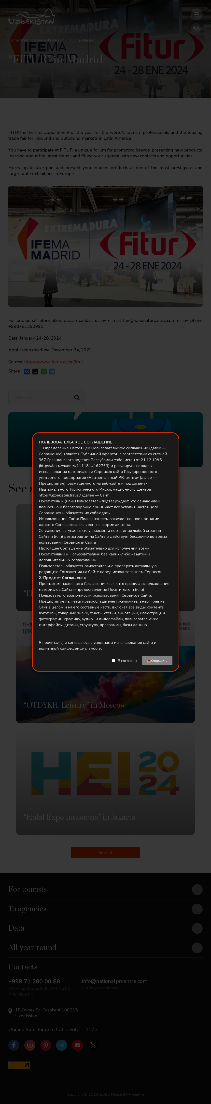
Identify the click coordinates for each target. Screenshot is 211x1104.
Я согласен (127, 660)
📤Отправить (157, 660)
